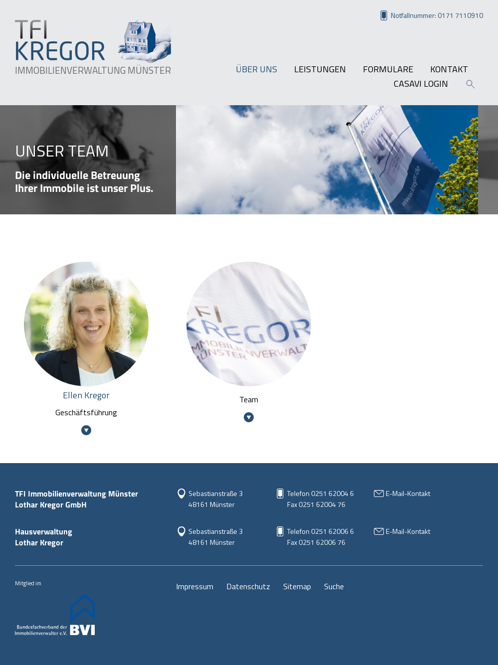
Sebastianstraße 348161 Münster (215, 536)
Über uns (256, 69)
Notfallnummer (437, 15)
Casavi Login (421, 84)
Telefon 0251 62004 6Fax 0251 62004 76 (320, 498)
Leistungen (320, 69)
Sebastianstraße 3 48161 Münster (215, 498)
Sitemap (297, 586)
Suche (334, 586)
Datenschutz (248, 586)
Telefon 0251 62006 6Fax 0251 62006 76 (320, 536)
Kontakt (449, 69)
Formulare (388, 69)
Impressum (194, 586)
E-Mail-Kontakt (408, 493)
